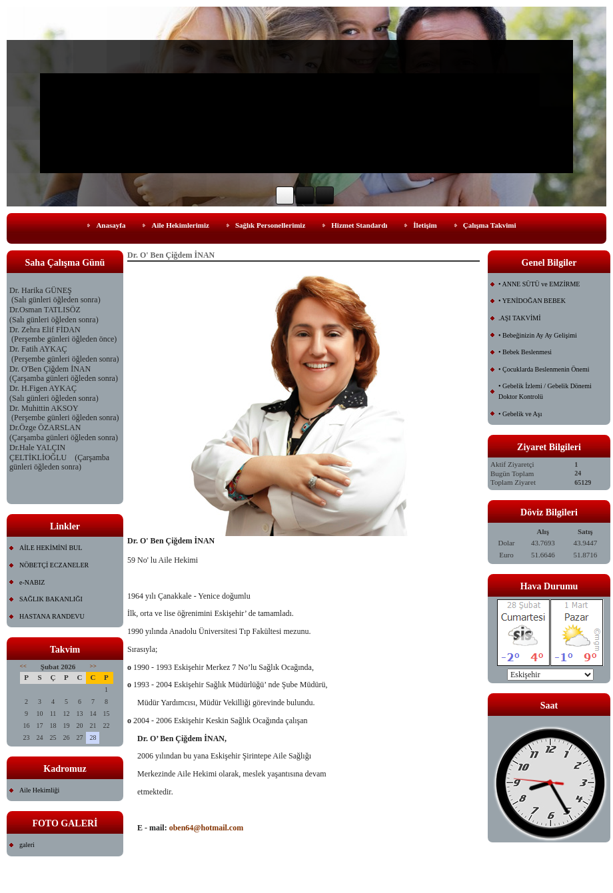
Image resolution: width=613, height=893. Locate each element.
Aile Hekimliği (39, 790)
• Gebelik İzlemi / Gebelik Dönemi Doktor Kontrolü (545, 391)
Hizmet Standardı (359, 225)
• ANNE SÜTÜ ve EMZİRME (539, 284)
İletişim (424, 225)
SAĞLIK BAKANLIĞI (51, 599)
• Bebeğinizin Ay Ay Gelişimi (537, 335)
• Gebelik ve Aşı (520, 414)
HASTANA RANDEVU (52, 616)
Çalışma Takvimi (489, 225)
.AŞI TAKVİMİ (519, 318)
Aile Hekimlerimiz (180, 225)
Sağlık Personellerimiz (270, 225)
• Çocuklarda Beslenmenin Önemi (544, 369)
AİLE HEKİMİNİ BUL (50, 547)
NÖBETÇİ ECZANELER (54, 565)
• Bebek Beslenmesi (525, 352)
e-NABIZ (32, 582)
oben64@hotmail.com (206, 827)
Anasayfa (110, 225)
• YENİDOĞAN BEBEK (532, 300)
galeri (27, 844)
